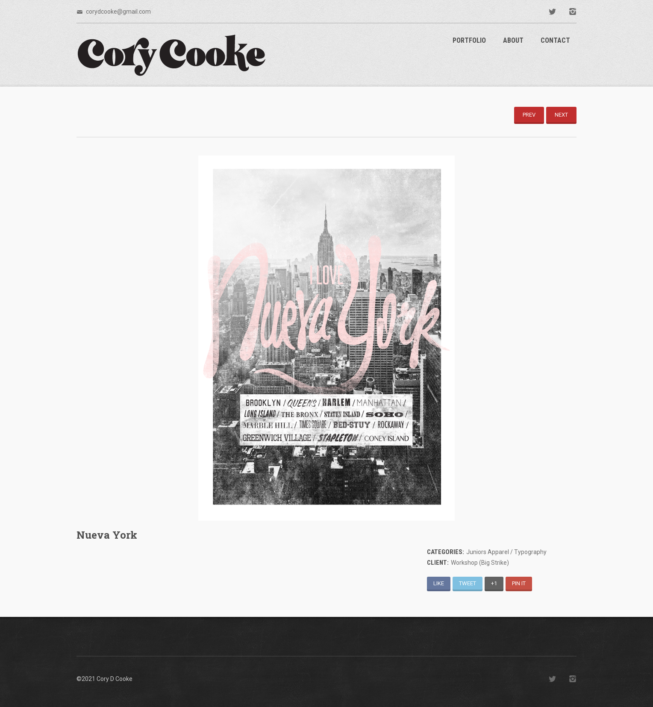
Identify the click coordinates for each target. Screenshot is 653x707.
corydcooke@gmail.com (118, 11)
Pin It (519, 583)
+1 (494, 583)
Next (561, 114)
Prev (529, 114)
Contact (555, 40)
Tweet (467, 583)
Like (438, 583)
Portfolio (469, 40)
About (513, 40)
